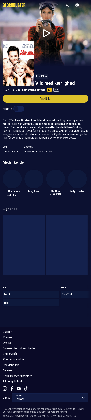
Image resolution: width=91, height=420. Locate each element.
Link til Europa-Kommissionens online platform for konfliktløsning (43, 410)
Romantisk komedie (33, 89)
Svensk (50, 151)
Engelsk (28, 146)
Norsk (42, 151)
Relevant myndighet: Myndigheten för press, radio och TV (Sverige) (39, 409)
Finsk (35, 151)
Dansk (27, 151)
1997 (6, 89)
